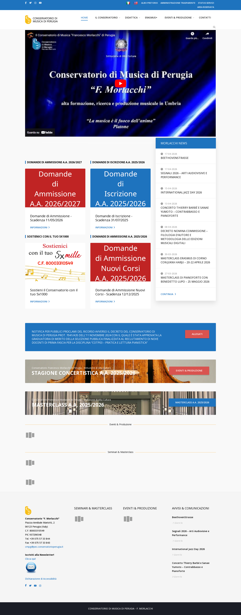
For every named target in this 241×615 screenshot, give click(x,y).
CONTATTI (205, 17)
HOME (84, 17)
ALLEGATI (197, 334)
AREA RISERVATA (205, 7)
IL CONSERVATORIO (106, 17)
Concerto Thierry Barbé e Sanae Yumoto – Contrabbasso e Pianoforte (185, 212)
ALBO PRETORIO (149, 3)
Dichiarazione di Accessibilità (40, 578)
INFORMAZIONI (40, 227)
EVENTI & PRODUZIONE (178, 17)
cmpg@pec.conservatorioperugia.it (44, 546)
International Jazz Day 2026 (181, 192)
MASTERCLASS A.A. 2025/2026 (192, 402)
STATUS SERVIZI (206, 3)
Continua (168, 294)
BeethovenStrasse (174, 158)
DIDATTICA (131, 17)
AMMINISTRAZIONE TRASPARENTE (177, 3)
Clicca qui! (30, 558)
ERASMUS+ (151, 17)
